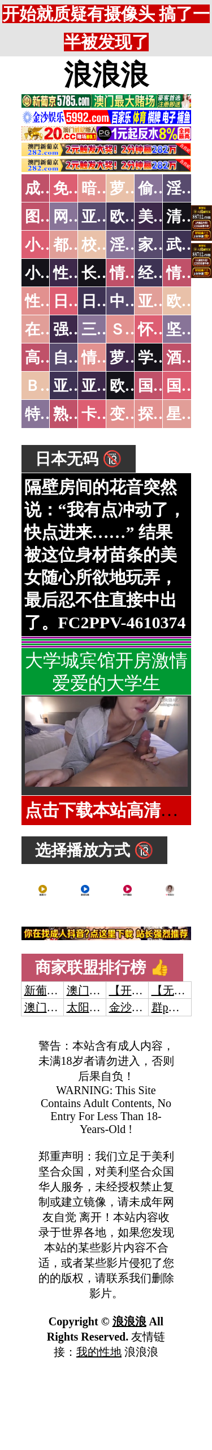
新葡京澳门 (52, 990)
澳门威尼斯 (95, 990)
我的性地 (99, 1352)
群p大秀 (171, 1007)
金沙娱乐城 (137, 1007)
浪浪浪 (106, 75)
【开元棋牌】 (143, 990)
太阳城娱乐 (95, 1007)
